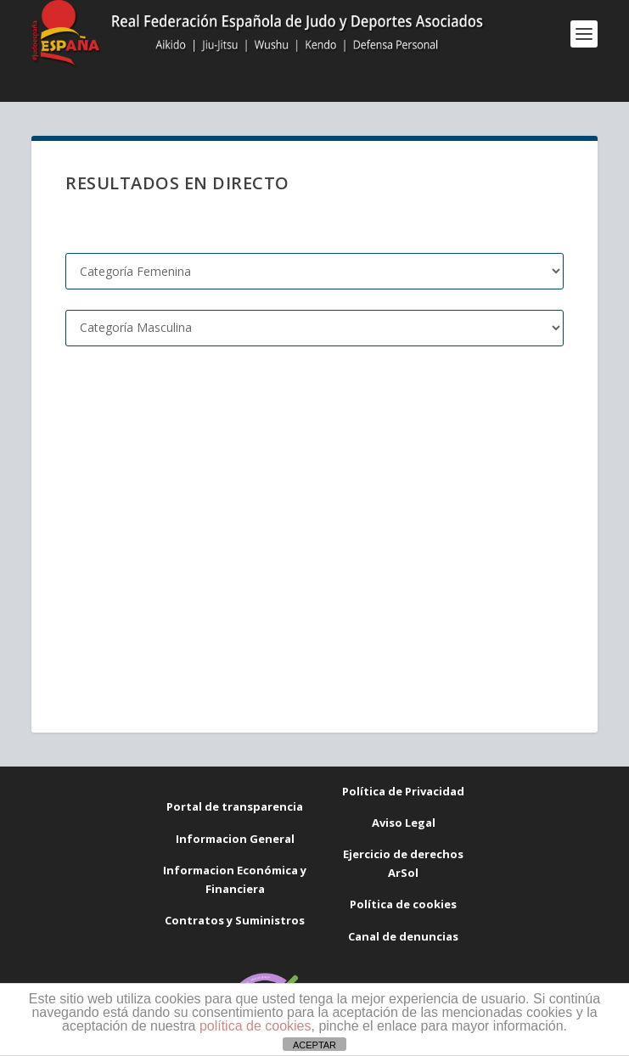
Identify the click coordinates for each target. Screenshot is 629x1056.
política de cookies (255, 1026)
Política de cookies (403, 904)
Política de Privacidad (403, 791)
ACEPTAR (314, 1045)
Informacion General (235, 838)
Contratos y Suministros (235, 920)
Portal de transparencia (234, 806)
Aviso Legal (403, 822)
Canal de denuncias (403, 936)
